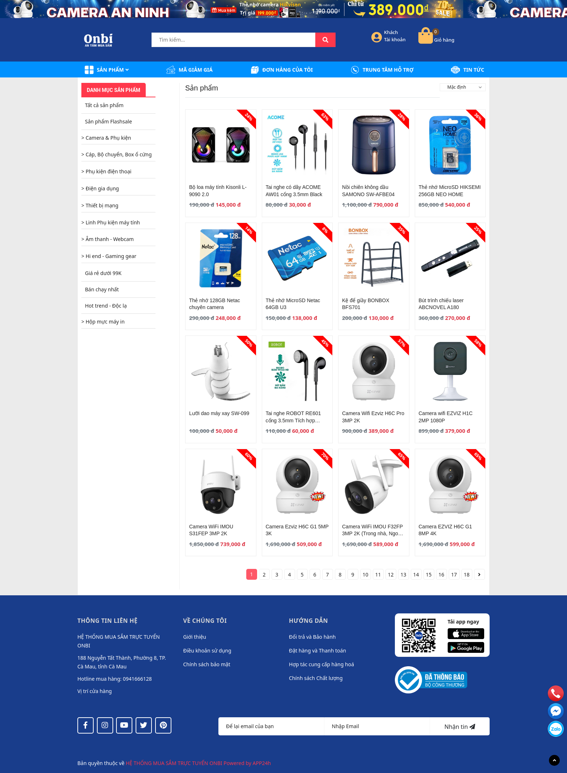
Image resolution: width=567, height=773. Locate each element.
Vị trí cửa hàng (94, 691)
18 (466, 574)
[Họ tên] (271, 726)
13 (403, 574)
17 (454, 574)
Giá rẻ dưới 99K (103, 273)
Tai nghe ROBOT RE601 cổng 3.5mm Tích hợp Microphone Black (293, 420)
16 (441, 574)
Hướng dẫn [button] (308, 621)
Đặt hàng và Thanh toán (317, 650)
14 (416, 574)
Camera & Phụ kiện (108, 137)
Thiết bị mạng (102, 205)
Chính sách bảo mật (206, 664)
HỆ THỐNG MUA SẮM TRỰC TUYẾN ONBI (175, 763)
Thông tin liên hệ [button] (107, 621)
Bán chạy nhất (102, 289)
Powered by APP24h (247, 763)
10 (365, 574)
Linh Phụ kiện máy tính (113, 222)
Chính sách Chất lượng (316, 678)
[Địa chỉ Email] (377, 726)
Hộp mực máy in (105, 321)
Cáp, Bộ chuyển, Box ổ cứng (119, 154)
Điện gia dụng (102, 188)
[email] (556, 711)
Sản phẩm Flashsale (108, 121)
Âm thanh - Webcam (110, 239)
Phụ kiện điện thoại (109, 171)
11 (378, 574)
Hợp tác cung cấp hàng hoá (321, 664)
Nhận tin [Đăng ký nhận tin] (459, 727)
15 (428, 574)
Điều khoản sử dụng (207, 650)
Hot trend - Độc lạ (106, 305)
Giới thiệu (194, 636)
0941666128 (137, 678)
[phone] (556, 693)
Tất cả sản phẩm (104, 105)
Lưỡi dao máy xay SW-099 (219, 413)
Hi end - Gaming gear (111, 256)
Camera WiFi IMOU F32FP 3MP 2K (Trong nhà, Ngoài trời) (372, 534)
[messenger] (556, 728)
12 (390, 574)
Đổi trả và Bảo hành (312, 636)
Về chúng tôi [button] (205, 621)
